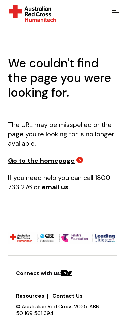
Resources (30, 295)
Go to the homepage (41, 160)
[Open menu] (114, 13)
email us (55, 187)
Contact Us (67, 295)
